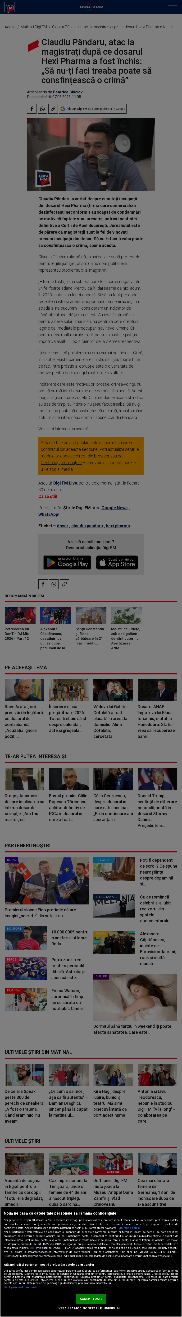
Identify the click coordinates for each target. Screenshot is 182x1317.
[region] (91, 1261)
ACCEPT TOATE (91, 1299)
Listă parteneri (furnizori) (20, 1287)
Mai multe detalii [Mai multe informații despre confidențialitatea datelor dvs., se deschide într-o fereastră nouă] (129, 1228)
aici (32, 1248)
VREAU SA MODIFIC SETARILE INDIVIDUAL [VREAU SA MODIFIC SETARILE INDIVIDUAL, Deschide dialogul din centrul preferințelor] (89, 1308)
